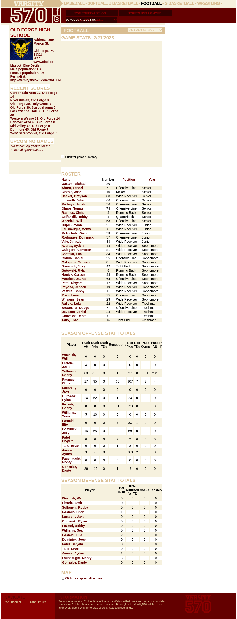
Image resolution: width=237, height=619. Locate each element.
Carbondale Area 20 (25, 93)
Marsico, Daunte (74, 279)
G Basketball (179, 3)
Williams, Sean (73, 299)
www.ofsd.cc (43, 62)
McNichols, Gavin (75, 233)
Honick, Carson (73, 274)
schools (72, 19)
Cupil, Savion (72, 225)
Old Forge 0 (46, 122)
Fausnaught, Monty (76, 229)
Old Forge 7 (39, 129)
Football (151, 3)
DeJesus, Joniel (74, 312)
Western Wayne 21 (24, 118)
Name (66, 179)
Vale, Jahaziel (72, 241)
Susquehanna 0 (43, 107)
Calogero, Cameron (76, 250)
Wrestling (208, 3)
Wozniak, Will (72, 221)
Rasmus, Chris (73, 212)
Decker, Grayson (74, 196)
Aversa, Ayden (73, 246)
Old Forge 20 (20, 104)
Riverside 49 (19, 100)
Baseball (74, 3)
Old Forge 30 (20, 107)
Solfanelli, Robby (75, 217)
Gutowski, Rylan (74, 270)
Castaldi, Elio (72, 254)
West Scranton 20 (23, 133)
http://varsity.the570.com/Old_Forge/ (38, 80)
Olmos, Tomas (73, 208)
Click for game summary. (81, 156)
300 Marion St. (44, 41)
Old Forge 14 (50, 118)
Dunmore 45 (19, 129)
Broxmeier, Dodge (75, 308)
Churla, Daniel (72, 258)
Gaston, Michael (74, 184)
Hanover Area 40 (23, 122)
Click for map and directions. (84, 578)
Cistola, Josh (72, 192)
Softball (98, 3)
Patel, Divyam (72, 283)
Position (129, 179)
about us (88, 19)
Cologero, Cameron (77, 262)
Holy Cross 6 (41, 104)
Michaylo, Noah (73, 204)
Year (152, 179)
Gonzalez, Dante (74, 316)
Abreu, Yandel (72, 188)
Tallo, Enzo (70, 320)
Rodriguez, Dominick (78, 237)
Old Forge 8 (40, 100)
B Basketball (123, 3)
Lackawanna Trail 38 (25, 111)
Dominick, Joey (73, 266)
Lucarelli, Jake (73, 200)
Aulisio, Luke (72, 303)
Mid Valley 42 (20, 126)
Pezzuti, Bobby (73, 291)
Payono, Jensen (74, 287)
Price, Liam (70, 295)
